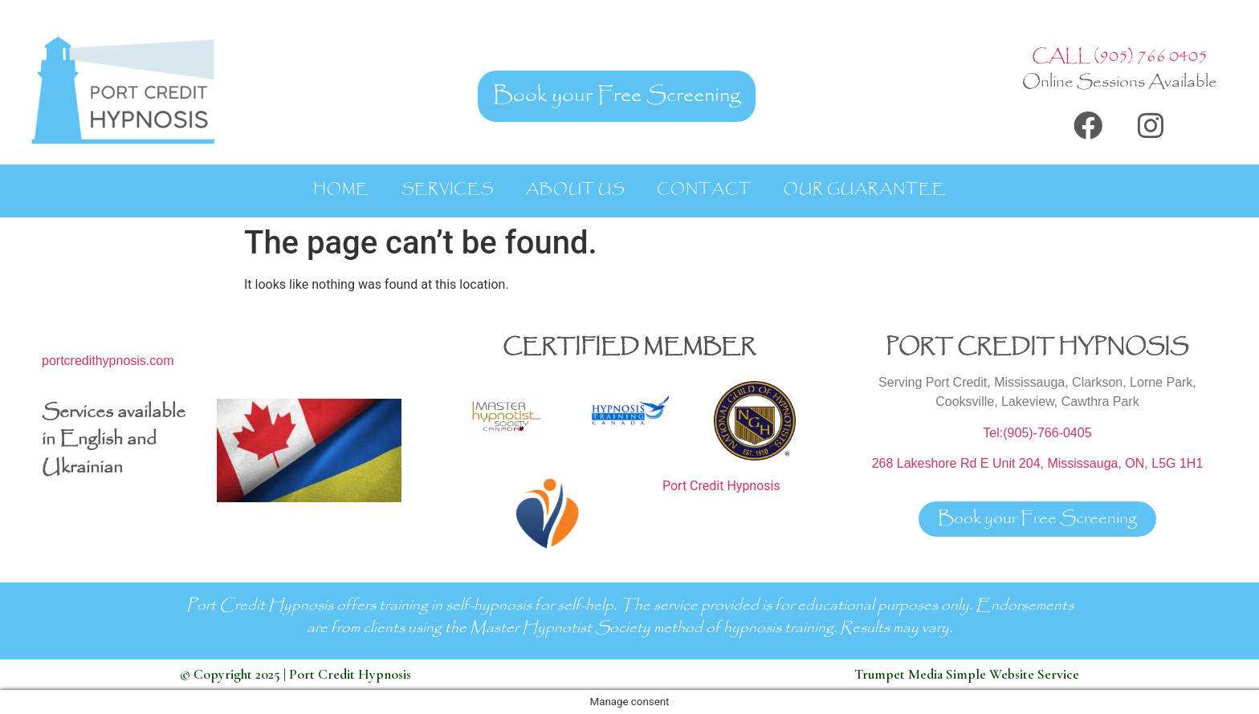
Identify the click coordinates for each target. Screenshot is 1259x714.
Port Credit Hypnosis (721, 485)
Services (447, 189)
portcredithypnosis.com (108, 360)
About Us (575, 189)
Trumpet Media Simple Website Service (966, 674)
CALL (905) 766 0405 (1120, 56)
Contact (704, 189)
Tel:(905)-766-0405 (1037, 433)
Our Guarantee (865, 189)
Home (341, 189)
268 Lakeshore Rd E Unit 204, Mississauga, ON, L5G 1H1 (1038, 463)
